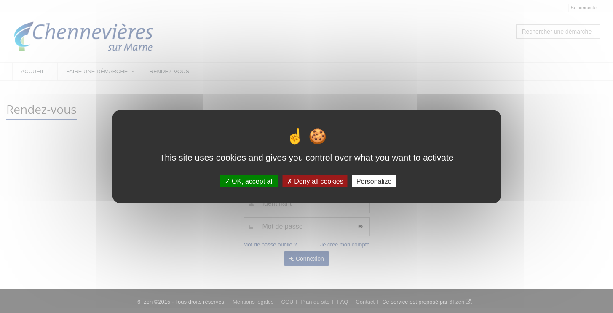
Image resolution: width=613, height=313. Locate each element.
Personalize (374, 181)
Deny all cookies (315, 181)
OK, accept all (249, 181)
